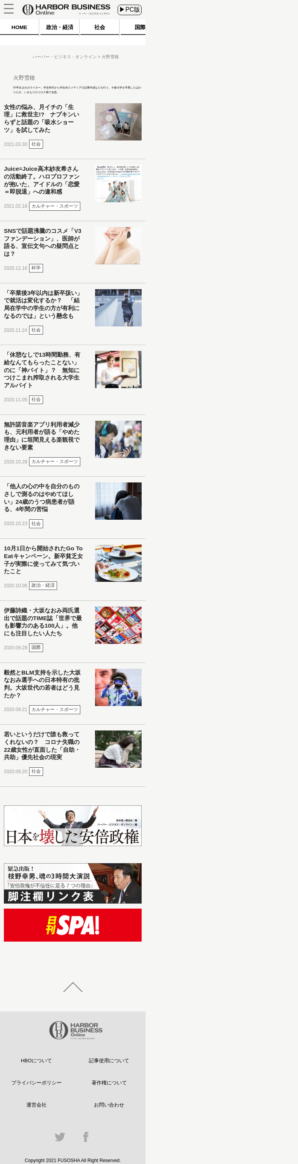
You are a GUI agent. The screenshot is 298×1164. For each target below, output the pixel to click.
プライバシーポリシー (36, 1083)
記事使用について (109, 1060)
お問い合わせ (109, 1105)
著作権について (109, 1083)
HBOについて (36, 1060)
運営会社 (36, 1105)
